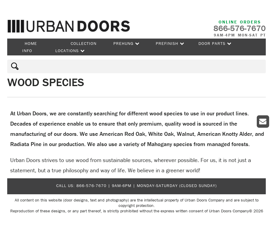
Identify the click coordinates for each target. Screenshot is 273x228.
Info (27, 50)
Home (31, 43)
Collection (84, 43)
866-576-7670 (91, 185)
